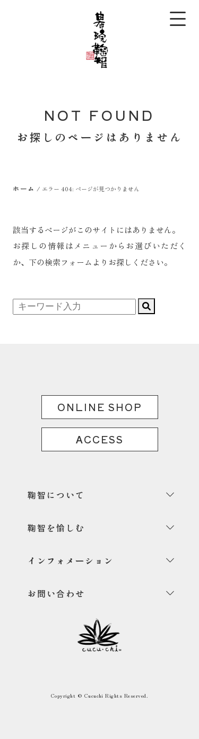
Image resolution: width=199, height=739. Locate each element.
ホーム (24, 188)
